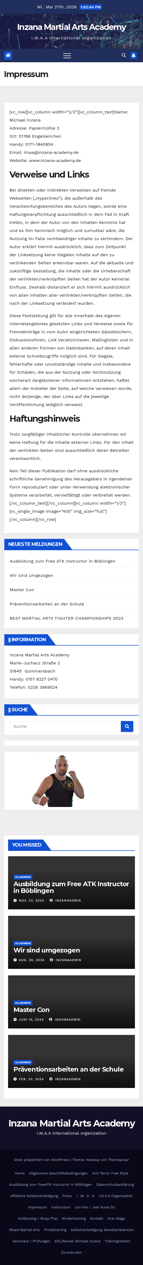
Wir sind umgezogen (31, 575)
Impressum (37, 1207)
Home (20, 1173)
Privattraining (55, 1230)
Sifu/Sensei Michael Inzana (77, 1241)
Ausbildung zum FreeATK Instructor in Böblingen (50, 1185)
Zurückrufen (71, 1252)
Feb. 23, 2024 (31, 1079)
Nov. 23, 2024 (31, 900)
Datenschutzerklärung (115, 1185)
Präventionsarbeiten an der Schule (47, 603)
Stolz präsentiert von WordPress (42, 1160)
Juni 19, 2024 (31, 1019)
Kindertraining (74, 1219)
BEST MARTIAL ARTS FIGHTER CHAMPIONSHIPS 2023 (66, 618)
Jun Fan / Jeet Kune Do (95, 1207)
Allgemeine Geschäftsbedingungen (58, 1173)
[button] (124, 55)
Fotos (67, 1196)
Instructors (60, 1207)
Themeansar (118, 1160)
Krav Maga (116, 1219)
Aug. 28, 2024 (32, 960)
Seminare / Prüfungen (31, 1241)
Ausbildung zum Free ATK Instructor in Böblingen (63, 561)
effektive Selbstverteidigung (34, 1196)
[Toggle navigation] (67, 55)
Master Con (22, 589)
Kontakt (96, 1219)
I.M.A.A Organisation (115, 1196)
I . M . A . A (85, 1196)
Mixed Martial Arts (24, 1230)
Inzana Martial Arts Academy (71, 27)
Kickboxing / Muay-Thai (37, 1219)
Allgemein (23, 876)
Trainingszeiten (117, 1241)
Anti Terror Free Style (110, 1173)
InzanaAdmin (65, 900)
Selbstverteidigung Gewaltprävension (102, 1230)
